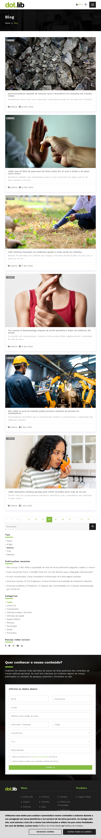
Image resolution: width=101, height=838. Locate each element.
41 (29, 519)
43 (43, 519)
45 (55, 519)
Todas (9, 602)
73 (81, 519)
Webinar (10, 555)
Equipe (26, 802)
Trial (9, 551)
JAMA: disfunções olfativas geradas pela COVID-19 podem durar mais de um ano (47, 492)
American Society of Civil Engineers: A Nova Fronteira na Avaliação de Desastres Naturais (49, 581)
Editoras (27, 807)
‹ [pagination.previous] (6, 519)
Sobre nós (28, 797)
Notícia (10, 548)
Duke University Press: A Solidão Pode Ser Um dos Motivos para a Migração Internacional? (50, 572)
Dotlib (9, 630)
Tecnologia (12, 626)
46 (63, 519)
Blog (43, 807)
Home (7, 23)
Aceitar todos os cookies (79, 832)
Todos (9, 541)
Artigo (9, 545)
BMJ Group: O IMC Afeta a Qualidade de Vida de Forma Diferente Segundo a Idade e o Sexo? (51, 568)
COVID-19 (11, 606)
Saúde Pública (13, 619)
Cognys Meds (84, 797)
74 (88, 519)
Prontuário (12, 633)
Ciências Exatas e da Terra (19, 613)
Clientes (45, 802)
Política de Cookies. (73, 826)
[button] (79, 4)
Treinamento (13, 609)
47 (70, 519)
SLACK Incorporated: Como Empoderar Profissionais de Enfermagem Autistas (44, 577)
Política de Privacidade (40, 757)
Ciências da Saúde (15, 616)
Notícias (10, 623)
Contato (63, 797)
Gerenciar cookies (45, 832)
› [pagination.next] (94, 519)
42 (36, 519)
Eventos (45, 797)
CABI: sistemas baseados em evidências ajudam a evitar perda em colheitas (45, 252)
